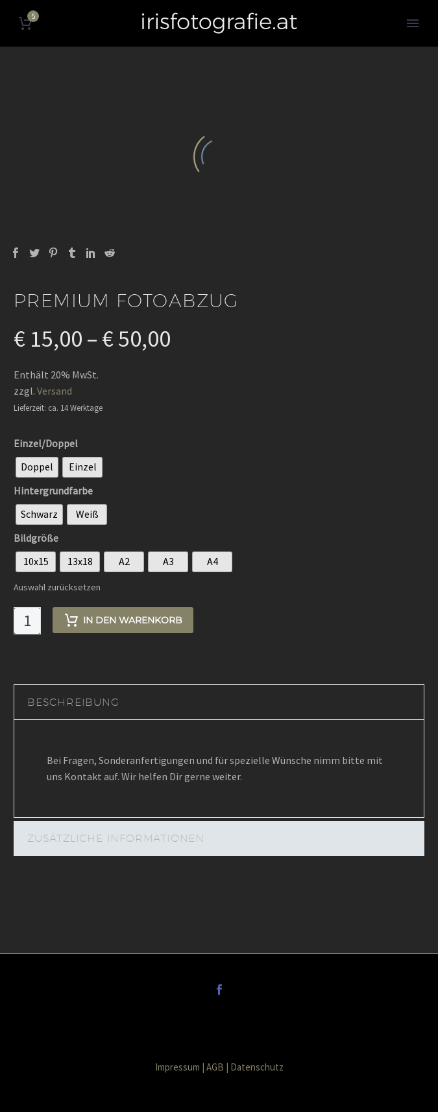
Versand (54, 390)
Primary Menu (413, 23)
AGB (215, 1067)
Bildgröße (36, 537)
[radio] (37, 467)
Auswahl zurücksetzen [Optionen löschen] (57, 587)
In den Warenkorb (123, 620)
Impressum (177, 1067)
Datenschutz (257, 1067)
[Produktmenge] (27, 621)
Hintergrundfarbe (53, 490)
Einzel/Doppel (46, 443)
